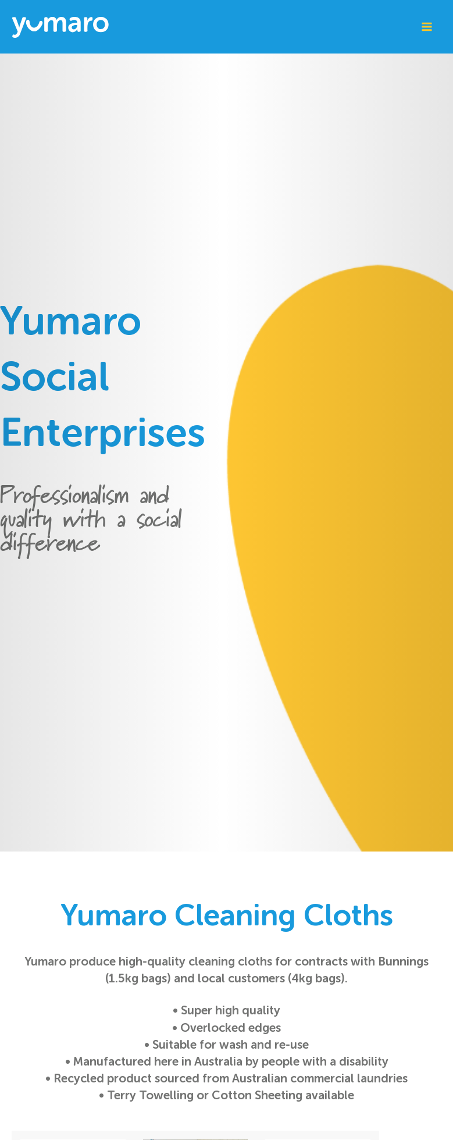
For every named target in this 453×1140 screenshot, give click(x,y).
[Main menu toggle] (426, 27)
